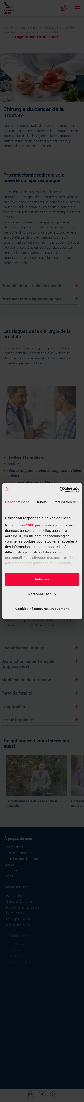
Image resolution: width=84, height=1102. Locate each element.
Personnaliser (42, 594)
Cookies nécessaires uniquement (42, 609)
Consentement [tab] (17, 502)
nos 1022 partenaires (36, 525)
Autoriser (42, 579)
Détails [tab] (41, 502)
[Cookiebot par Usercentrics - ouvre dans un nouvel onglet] (60, 489)
